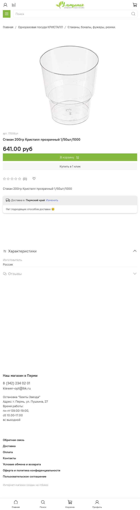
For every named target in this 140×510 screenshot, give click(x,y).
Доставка (9, 446)
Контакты (9, 458)
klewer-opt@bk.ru (17, 388)
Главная (8, 27)
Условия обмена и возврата (22, 464)
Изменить (52, 200)
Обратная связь (13, 440)
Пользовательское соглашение (24, 476)
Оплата (8, 452)
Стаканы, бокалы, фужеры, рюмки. (92, 27)
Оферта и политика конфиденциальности (31, 470)
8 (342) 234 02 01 (16, 383)
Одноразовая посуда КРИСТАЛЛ (40, 27)
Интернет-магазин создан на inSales (25, 485)
